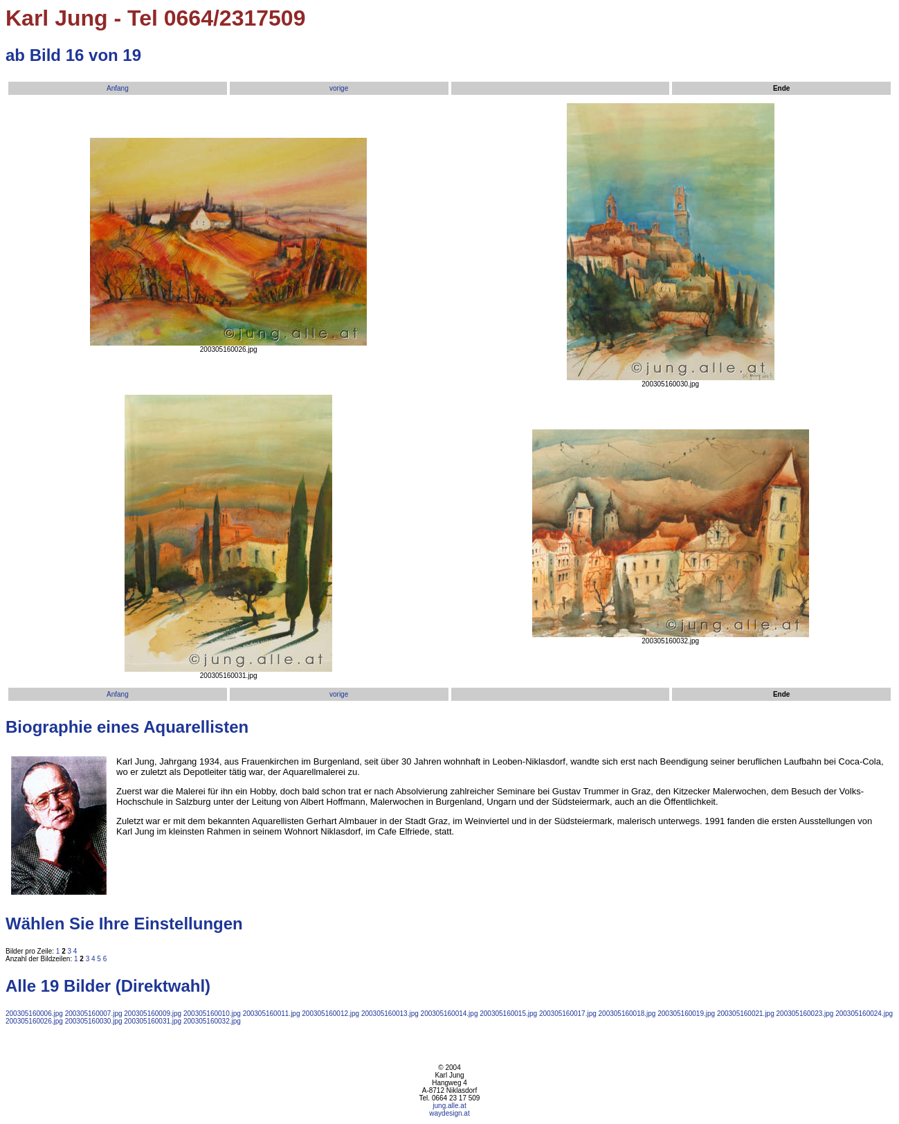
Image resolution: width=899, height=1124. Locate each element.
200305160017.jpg (568, 1013)
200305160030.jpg (93, 1021)
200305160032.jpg (212, 1021)
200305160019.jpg (686, 1013)
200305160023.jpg (805, 1013)
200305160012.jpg (330, 1013)
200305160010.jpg (212, 1013)
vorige (338, 88)
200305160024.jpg (864, 1013)
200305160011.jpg (271, 1013)
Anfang (118, 88)
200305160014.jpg (449, 1013)
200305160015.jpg (508, 1013)
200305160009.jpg (152, 1013)
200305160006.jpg (34, 1013)
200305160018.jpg (627, 1013)
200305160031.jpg (152, 1021)
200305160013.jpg (390, 1013)
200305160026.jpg (34, 1021)
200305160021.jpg (745, 1013)
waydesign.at (449, 1113)
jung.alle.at (449, 1105)
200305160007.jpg (93, 1013)
